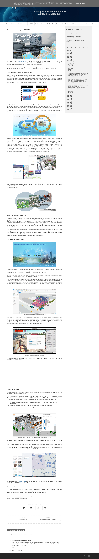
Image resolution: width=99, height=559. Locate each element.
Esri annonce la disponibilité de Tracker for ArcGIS (77, 80)
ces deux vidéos (22, 481)
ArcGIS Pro (31, 23)
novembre (70, 63)
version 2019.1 (39, 319)
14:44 (13, 547)
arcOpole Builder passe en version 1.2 (75, 86)
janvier (69, 92)
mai (68, 70)
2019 (68, 60)
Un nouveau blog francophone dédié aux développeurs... (78, 73)
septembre (70, 65)
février (69, 91)
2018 (68, 93)
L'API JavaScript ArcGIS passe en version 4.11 (76, 87)
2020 (68, 59)
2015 (68, 98)
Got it (83, 3)
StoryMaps (67, 23)
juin (69, 69)
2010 (68, 105)
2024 (68, 53)
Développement (89, 23)
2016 (68, 96)
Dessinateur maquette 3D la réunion (20, 540)
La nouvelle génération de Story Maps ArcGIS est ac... (77, 79)
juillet (69, 68)
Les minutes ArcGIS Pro (71, 37)
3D (9, 498)
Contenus (43, 23)
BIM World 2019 (22, 61)
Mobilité (37, 23)
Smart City (24, 498)
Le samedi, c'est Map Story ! (73, 76)
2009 (68, 106)
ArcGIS (12, 498)
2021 (68, 57)
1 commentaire (29, 496)
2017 (68, 95)
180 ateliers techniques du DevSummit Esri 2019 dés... (78, 85)
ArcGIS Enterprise (22, 23)
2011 (68, 103)
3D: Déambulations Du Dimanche (73, 39)
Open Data (81, 23)
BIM (21, 498)
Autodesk (17, 498)
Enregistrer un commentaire (15, 550)
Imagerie (61, 23)
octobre (69, 64)
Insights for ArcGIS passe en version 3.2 (75, 75)
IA (56, 23)
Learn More (78, 3)
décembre (70, 61)
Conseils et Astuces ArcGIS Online (73, 36)
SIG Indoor (74, 23)
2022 (68, 56)
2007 (68, 109)
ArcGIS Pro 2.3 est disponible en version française (77, 81)
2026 (68, 50)
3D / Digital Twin (50, 23)
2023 (68, 54)
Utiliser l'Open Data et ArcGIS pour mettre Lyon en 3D (77, 74)
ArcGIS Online (13, 23)
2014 (68, 99)
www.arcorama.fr (23, 556)
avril (69, 72)
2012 (68, 102)
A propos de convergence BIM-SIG (74, 88)
